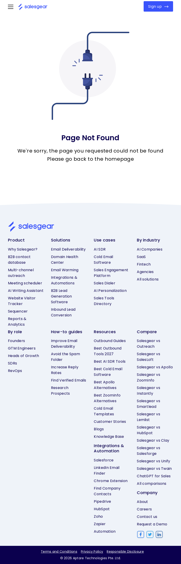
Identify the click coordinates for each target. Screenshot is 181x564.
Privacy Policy (92, 551)
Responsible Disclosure (125, 551)
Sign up (158, 6)
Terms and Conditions (59, 551)
